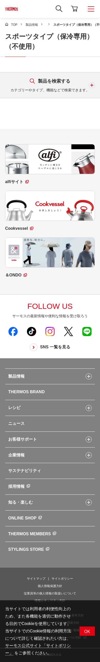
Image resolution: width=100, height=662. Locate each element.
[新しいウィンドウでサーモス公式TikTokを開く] (31, 331)
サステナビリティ (24, 470)
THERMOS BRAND (26, 392)
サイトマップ (36, 578)
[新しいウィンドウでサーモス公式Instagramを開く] (50, 331)
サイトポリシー (62, 578)
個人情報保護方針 (50, 586)
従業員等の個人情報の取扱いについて (50, 593)
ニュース (16, 423)
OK (87, 631)
